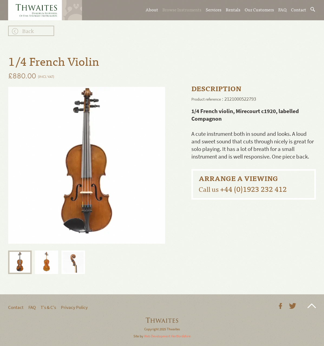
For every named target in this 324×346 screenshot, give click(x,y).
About (152, 9)
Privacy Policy (74, 307)
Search (313, 9)
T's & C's (48, 307)
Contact (298, 9)
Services (213, 9)
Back (28, 30)
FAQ (282, 9)
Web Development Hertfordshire (167, 336)
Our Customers (259, 9)
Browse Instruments (181, 9)
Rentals (233, 9)
